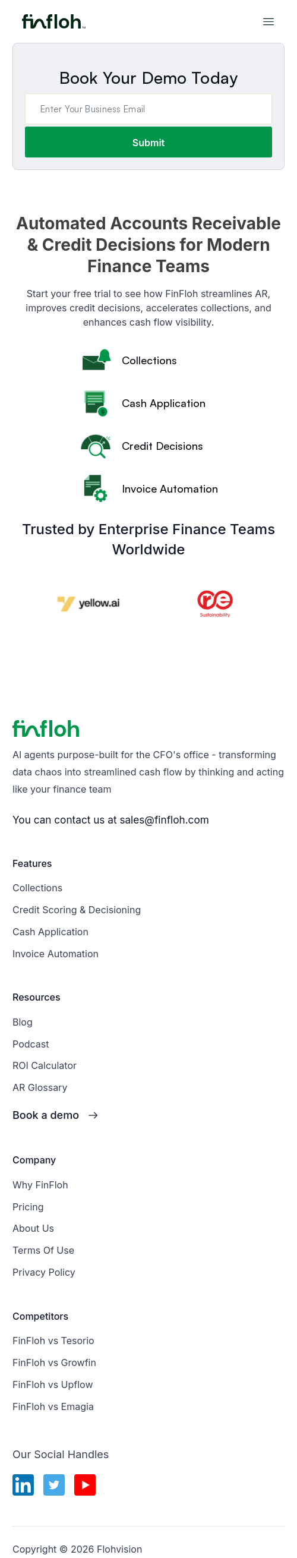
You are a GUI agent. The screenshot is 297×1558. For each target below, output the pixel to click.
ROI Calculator (44, 1065)
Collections (37, 888)
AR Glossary (39, 1087)
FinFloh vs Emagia (53, 1406)
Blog (22, 1022)
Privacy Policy (43, 1272)
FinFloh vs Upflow (52, 1384)
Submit (148, 143)
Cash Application (50, 932)
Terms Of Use (43, 1250)
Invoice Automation (55, 954)
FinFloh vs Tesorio (53, 1340)
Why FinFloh (40, 1185)
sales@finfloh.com (163, 819)
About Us (33, 1228)
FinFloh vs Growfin (54, 1362)
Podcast (30, 1044)
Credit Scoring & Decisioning (76, 910)
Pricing (28, 1207)
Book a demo (45, 1115)
